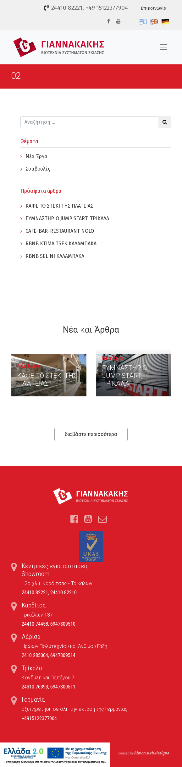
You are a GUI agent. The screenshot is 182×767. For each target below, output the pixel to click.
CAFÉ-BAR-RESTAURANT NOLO (59, 231)
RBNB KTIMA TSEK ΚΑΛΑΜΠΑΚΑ (61, 244)
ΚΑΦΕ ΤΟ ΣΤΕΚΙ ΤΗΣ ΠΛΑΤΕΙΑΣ (59, 206)
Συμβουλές (37, 169)
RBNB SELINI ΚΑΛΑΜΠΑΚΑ (54, 256)
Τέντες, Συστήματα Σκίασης (59, 47)
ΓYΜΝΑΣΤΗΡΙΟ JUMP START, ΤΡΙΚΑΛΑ (67, 218)
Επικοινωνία (153, 8)
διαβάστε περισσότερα (91, 434)
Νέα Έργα (36, 156)
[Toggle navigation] (163, 47)
